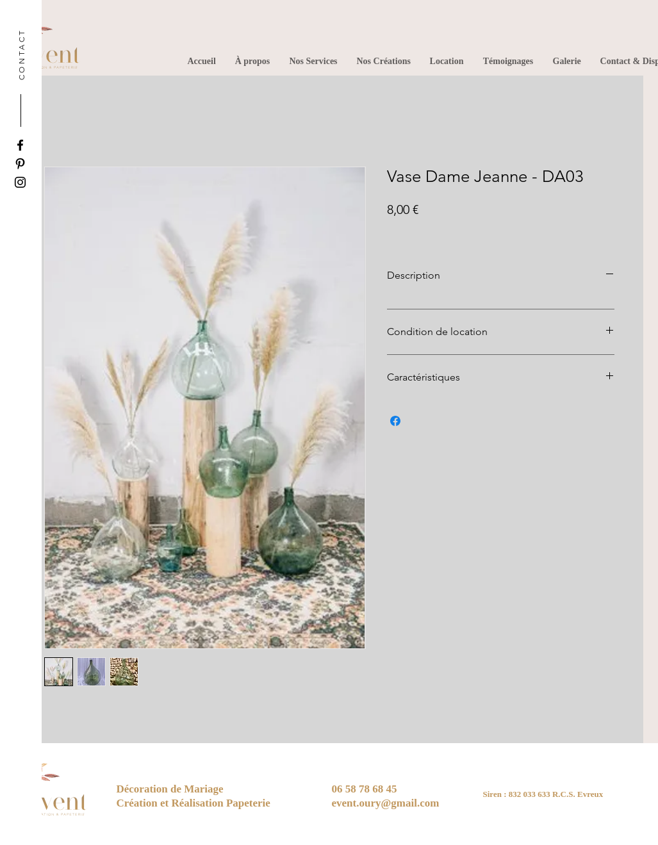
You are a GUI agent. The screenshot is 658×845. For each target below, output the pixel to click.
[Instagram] (20, 182)
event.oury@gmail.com (386, 803)
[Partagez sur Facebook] (395, 421)
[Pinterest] (20, 163)
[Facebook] (20, 145)
